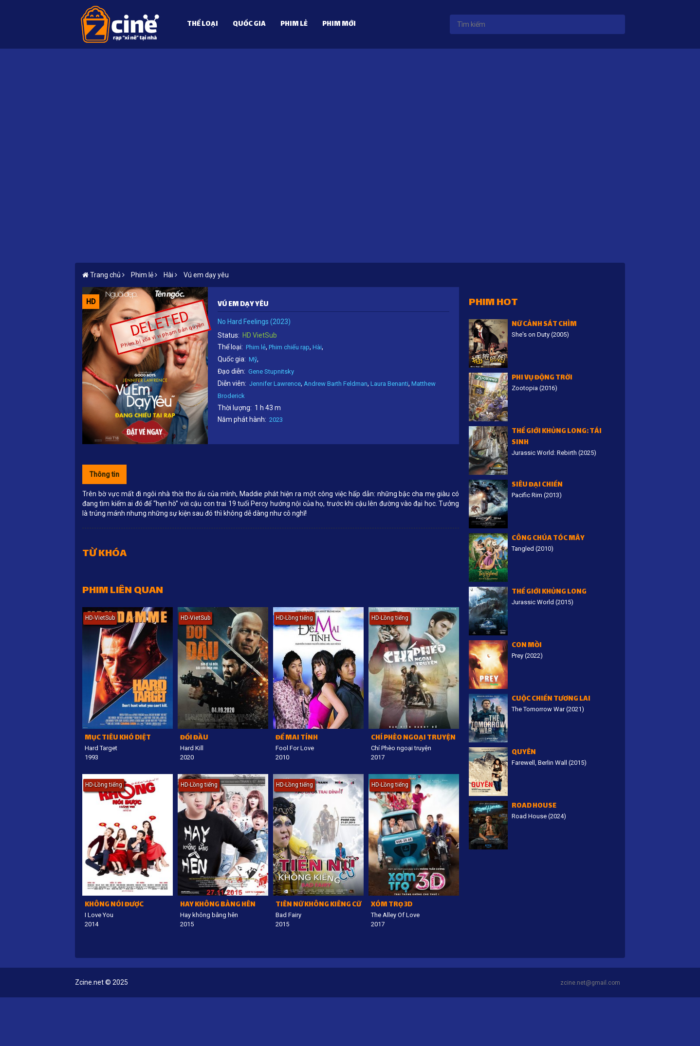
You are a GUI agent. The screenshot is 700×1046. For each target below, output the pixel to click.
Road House (534, 806)
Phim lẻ (294, 24)
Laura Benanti (389, 383)
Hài (317, 347)
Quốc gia (249, 24)
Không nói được (114, 905)
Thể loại (202, 24)
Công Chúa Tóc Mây (548, 538)
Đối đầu (194, 738)
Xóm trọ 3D (391, 905)
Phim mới (339, 24)
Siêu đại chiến (537, 485)
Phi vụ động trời (542, 378)
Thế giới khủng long (549, 592)
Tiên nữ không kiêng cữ (318, 905)
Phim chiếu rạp (289, 347)
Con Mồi (527, 645)
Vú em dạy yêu (206, 275)
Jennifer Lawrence (275, 383)
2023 (276, 419)
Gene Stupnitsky (271, 371)
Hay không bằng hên (218, 905)
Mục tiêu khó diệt (118, 738)
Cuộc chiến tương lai (551, 699)
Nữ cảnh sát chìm (544, 324)
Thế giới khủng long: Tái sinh (557, 437)
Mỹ (253, 359)
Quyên (524, 752)
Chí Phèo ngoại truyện (413, 738)
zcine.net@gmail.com (590, 982)
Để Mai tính (297, 738)
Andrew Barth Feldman (336, 383)
